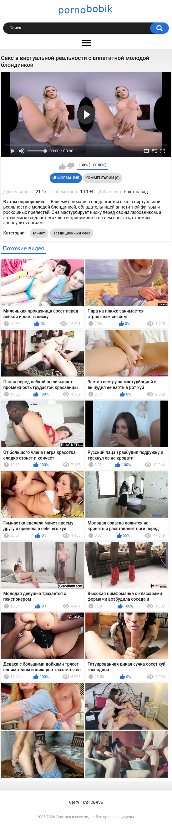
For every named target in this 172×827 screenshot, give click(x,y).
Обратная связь (86, 802)
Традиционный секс (71, 233)
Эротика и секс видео (75, 817)
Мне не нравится (70, 166)
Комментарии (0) (102, 178)
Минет (39, 233)
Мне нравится (62, 166)
